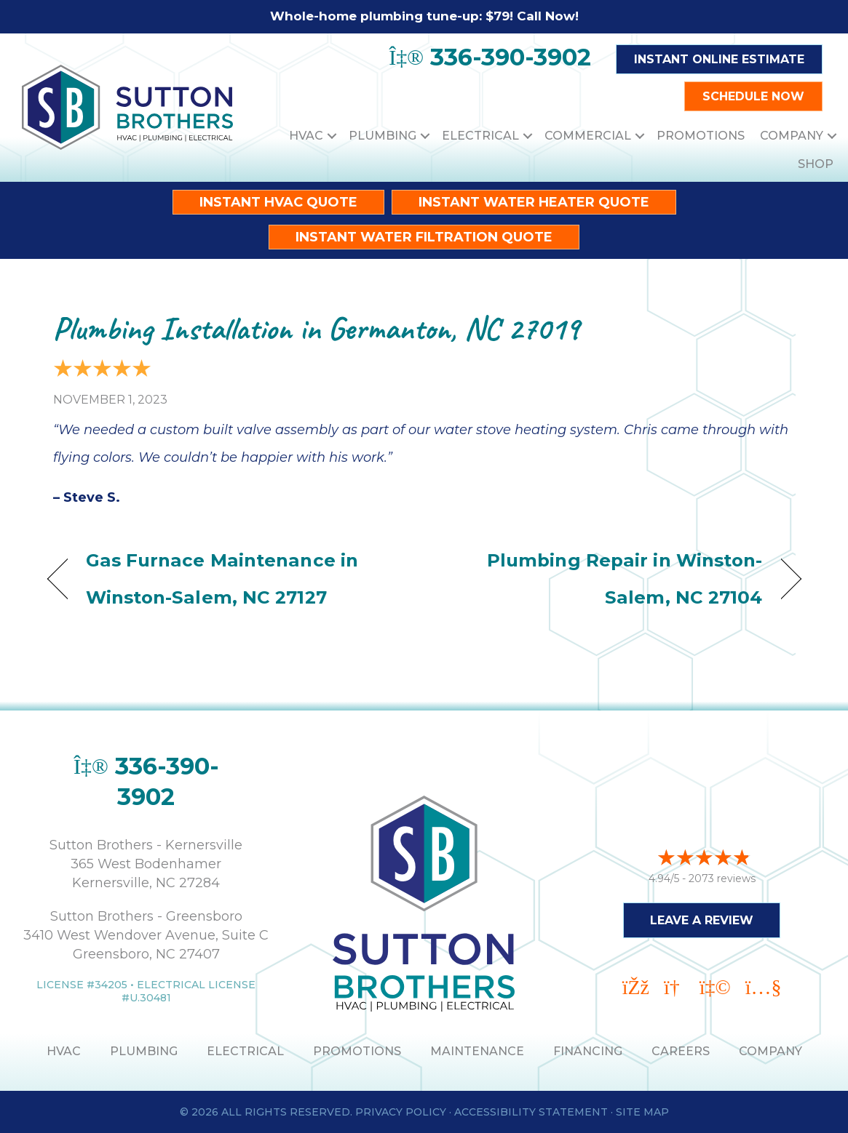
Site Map (642, 1111)
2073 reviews (722, 876)
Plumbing (382, 136)
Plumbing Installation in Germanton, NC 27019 (316, 328)
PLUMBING (144, 1051)
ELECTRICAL (245, 1051)
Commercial (587, 136)
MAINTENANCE (477, 1051)
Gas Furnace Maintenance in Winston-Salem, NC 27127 (222, 578)
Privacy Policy (400, 1111)
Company (791, 136)
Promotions (701, 136)
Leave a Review (701, 918)
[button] (332, 135)
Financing (587, 1051)
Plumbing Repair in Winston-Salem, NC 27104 (604, 578)
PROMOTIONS (357, 1051)
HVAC (306, 136)
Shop (815, 164)
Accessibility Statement (531, 1111)
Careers (680, 1051)
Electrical (480, 136)
